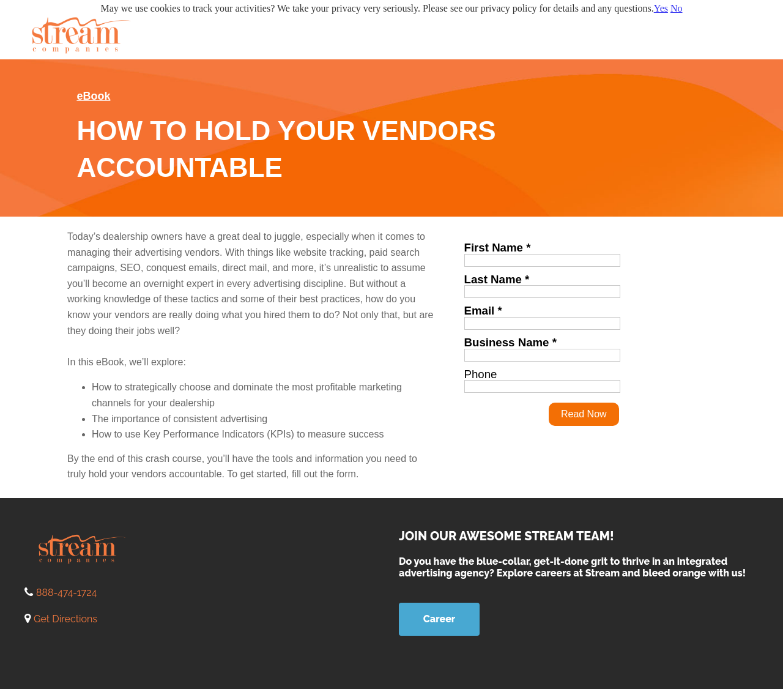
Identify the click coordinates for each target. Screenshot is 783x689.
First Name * (497, 247)
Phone (480, 374)
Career (439, 619)
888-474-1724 (66, 592)
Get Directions (65, 619)
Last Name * (497, 279)
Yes (661, 8)
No (676, 8)
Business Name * (510, 342)
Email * (483, 310)
